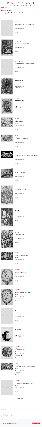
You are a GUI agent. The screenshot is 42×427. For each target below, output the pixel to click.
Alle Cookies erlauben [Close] (36, 423)
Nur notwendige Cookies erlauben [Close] (24, 423)
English (6, 7)
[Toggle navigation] (38, 4)
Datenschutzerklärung (14, 423)
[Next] (25, 398)
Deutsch (2, 7)
